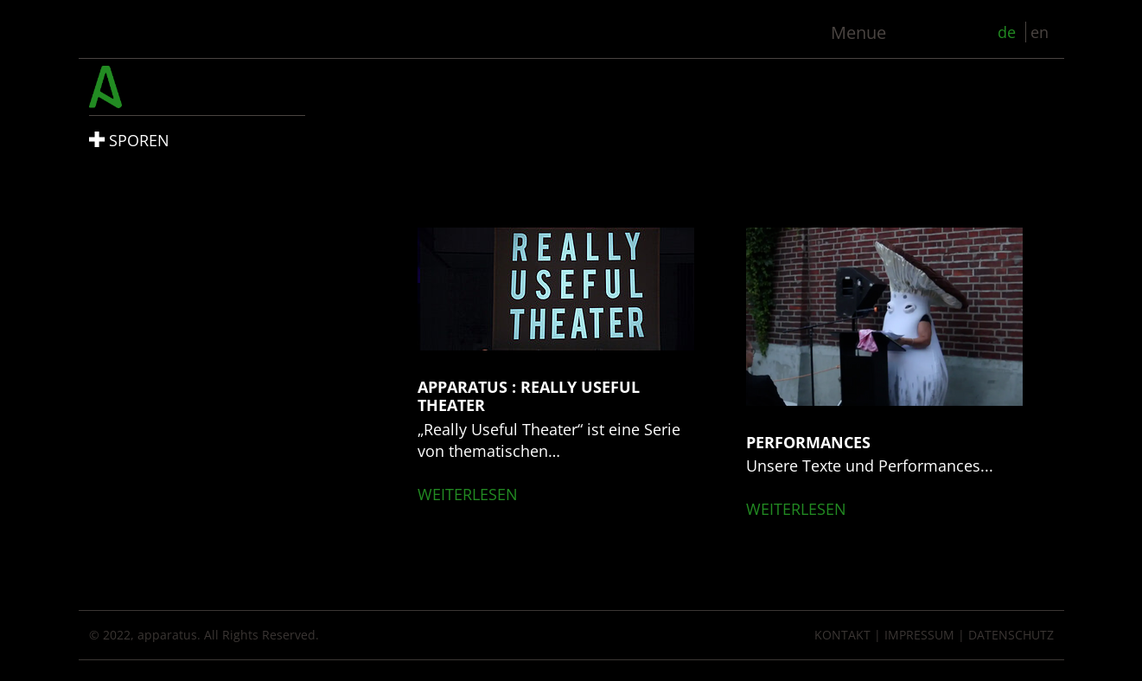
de (1009, 32)
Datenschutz (1011, 634)
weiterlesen (468, 494)
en (1039, 32)
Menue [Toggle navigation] (858, 32)
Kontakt (842, 634)
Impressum (919, 634)
